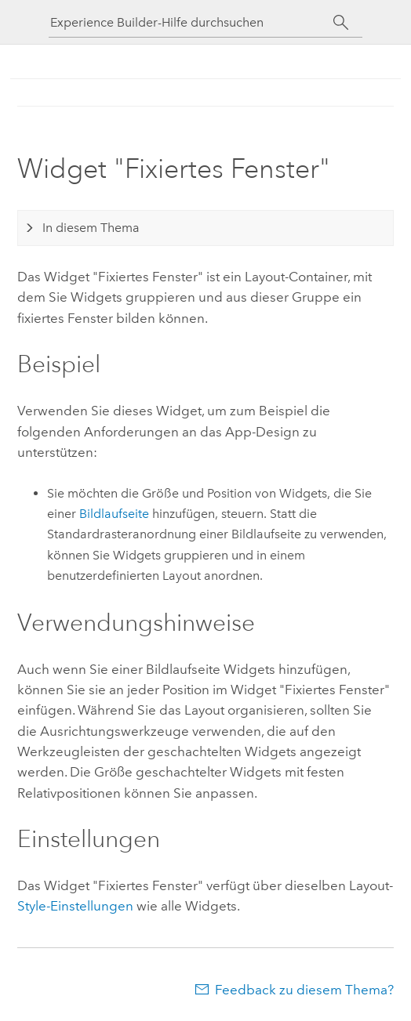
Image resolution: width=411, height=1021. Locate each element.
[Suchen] (341, 23)
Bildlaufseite (114, 513)
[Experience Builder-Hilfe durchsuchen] (191, 22)
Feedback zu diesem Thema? (304, 989)
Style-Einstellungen (75, 906)
